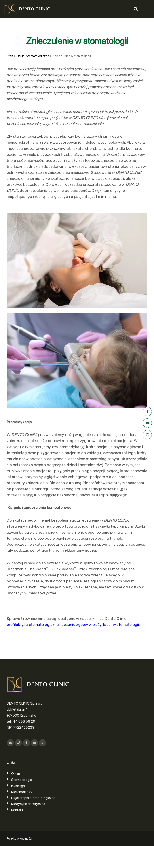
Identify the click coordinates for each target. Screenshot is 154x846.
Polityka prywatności (19, 838)
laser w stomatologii (121, 624)
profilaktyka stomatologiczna (33, 624)
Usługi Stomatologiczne (33, 56)
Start (10, 56)
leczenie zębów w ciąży (81, 624)
